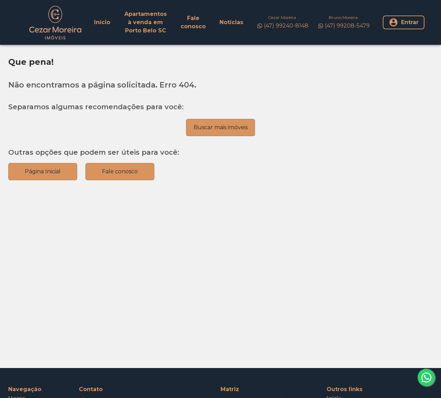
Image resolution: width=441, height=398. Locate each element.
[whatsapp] (426, 377)
